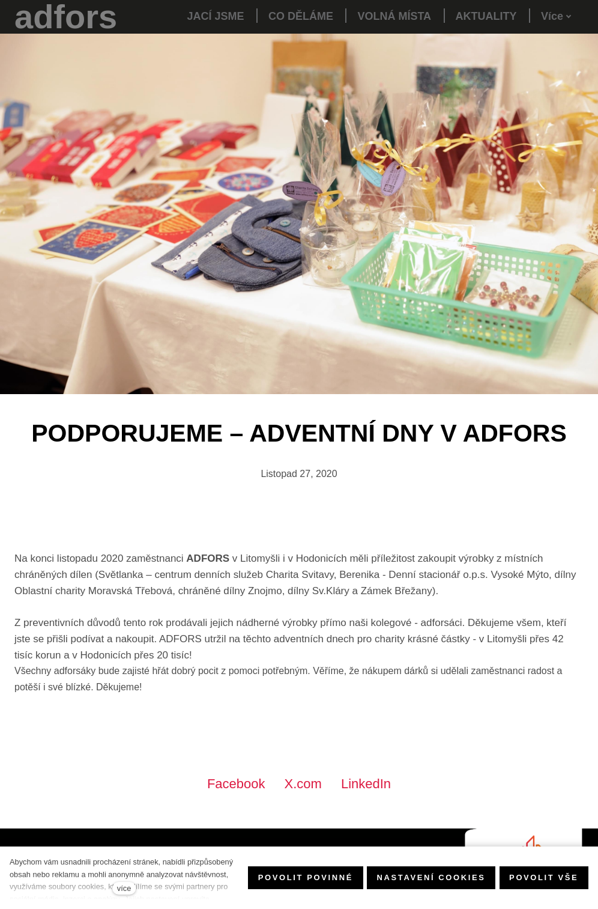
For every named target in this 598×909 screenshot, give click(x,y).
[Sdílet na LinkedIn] (366, 784)
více (124, 888)
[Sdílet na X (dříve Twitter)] (303, 784)
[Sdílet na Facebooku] (236, 784)
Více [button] (556, 16)
